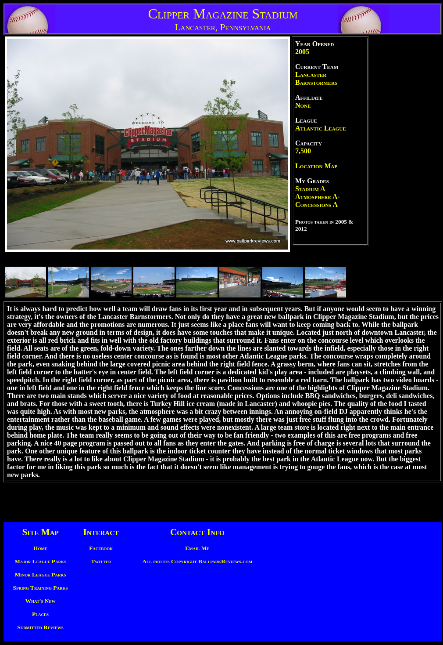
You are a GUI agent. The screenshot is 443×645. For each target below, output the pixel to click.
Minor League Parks (40, 574)
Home (40, 548)
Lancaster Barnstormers (316, 78)
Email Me (197, 548)
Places (40, 614)
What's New (40, 601)
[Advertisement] (406, 168)
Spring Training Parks (40, 587)
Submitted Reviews (40, 627)
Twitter (101, 561)
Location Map (316, 166)
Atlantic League (320, 128)
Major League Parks (40, 561)
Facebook (101, 548)
